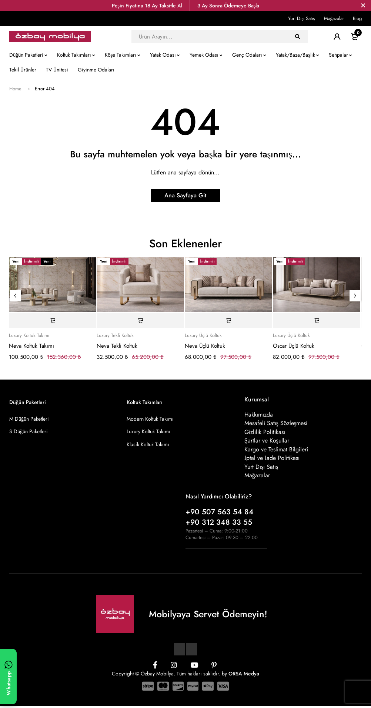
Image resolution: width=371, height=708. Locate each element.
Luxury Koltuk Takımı (29, 335)
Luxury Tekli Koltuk (115, 335)
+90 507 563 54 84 (220, 513)
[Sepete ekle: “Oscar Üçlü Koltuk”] (316, 320)
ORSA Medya (243, 675)
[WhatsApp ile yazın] (8, 676)
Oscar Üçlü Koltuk (293, 346)
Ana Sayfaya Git (185, 195)
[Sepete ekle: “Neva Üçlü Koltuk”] (228, 320)
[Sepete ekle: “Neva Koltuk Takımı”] (52, 320)
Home (15, 88)
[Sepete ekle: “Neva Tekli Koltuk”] (140, 320)
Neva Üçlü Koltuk (205, 346)
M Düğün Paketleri (29, 419)
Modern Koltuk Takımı (150, 419)
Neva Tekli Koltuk (117, 346)
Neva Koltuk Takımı (31, 346)
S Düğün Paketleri (28, 431)
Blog (357, 18)
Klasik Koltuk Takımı (148, 444)
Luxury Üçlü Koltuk (203, 335)
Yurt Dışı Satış (301, 18)
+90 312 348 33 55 (219, 523)
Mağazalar (334, 18)
